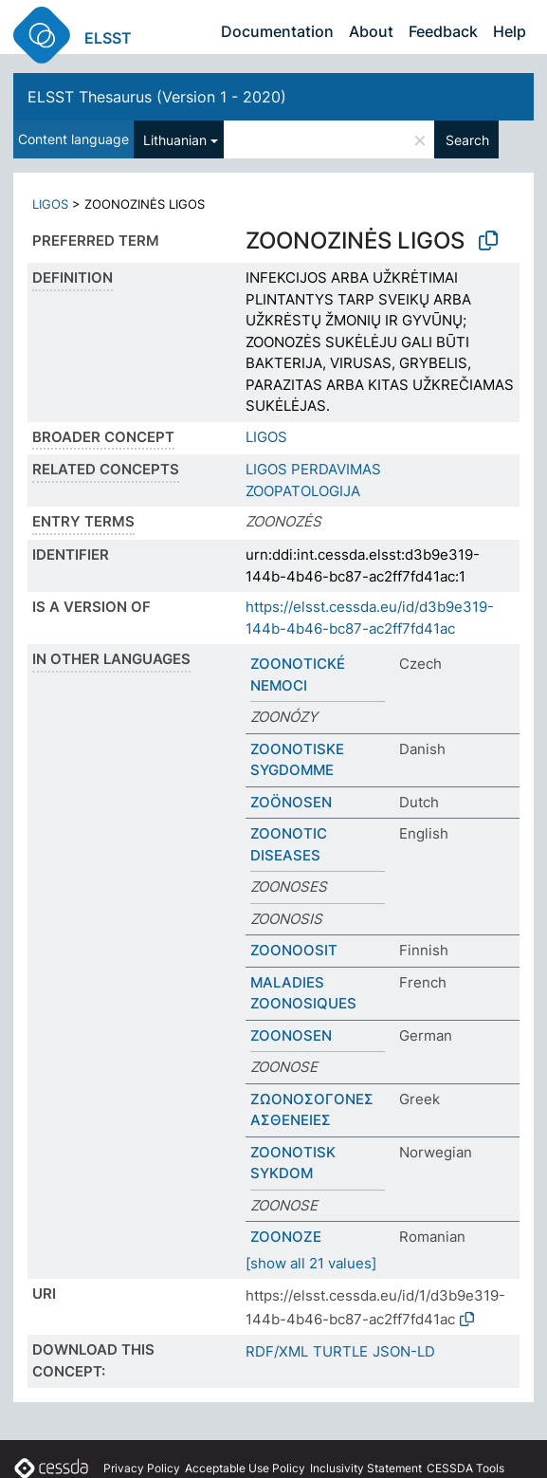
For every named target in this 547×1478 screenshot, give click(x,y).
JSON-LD (404, 1351)
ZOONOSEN (291, 1035)
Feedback (443, 31)
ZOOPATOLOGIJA (303, 491)
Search (467, 140)
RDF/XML (277, 1351)
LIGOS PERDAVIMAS (313, 469)
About (371, 31)
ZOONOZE (285, 1237)
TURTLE (340, 1351)
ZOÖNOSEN (291, 802)
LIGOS (50, 204)
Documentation (277, 31)
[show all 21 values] (311, 1263)
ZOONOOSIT (293, 950)
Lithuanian (175, 140)
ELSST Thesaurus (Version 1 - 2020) (156, 96)
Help (509, 31)
